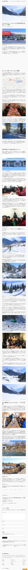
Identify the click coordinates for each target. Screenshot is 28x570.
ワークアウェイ (20, 489)
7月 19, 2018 (3, 26)
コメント (3, 512)
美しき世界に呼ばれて (5, 1)
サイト (3, 528)
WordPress (7, 568)
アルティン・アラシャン (6, 489)
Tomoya (8, 26)
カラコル (11, 489)
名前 (3, 521)
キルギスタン (11, 26)
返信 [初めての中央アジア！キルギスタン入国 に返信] (2, 504)
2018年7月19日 (4, 501)
